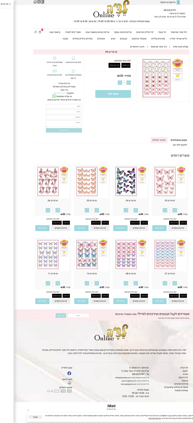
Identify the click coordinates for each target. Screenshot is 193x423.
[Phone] (187, 405)
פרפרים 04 (116, 200)
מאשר (20, 417)
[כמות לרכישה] (109, 82)
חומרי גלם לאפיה (57, 32)
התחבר (148, 2)
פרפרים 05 (77, 200)
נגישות (170, 380)
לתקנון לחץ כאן (165, 144)
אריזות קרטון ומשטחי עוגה (82, 32)
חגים (96, 38)
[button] (144, 228)
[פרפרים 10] (77, 270)
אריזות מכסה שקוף (107, 32)
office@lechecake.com (108, 377)
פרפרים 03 (155, 200)
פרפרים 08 (116, 273)
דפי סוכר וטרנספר (163, 32)
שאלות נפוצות (166, 390)
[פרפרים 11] (38, 270)
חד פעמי (146, 32)
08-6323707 (155, 10)
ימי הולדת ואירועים (129, 32)
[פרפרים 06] (38, 197)
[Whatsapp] (187, 417)
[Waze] (187, 411)
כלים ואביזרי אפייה (162, 38)
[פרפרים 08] (116, 270)
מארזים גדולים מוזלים (68, 38)
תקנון (170, 371)
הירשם (158, 2)
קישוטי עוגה (39, 32)
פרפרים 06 (38, 200)
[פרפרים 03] (155, 197)
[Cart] (25, 32)
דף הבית (169, 367)
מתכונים (85, 38)
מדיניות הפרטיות (149, 318)
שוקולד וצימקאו (123, 38)
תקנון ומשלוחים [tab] (164, 140)
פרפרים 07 (155, 273)
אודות (170, 374)
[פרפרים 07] (155, 270)
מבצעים (107, 38)
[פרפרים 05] (77, 197)
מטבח (49, 38)
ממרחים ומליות (142, 38)
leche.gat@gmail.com (113, 384)
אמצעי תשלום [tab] (144, 140)
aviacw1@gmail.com (114, 381)
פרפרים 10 (77, 273)
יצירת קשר (168, 377)
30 (106, 76)
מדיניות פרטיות (166, 384)
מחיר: (112, 76)
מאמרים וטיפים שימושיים (161, 387)
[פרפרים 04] (116, 197)
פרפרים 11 (38, 273)
